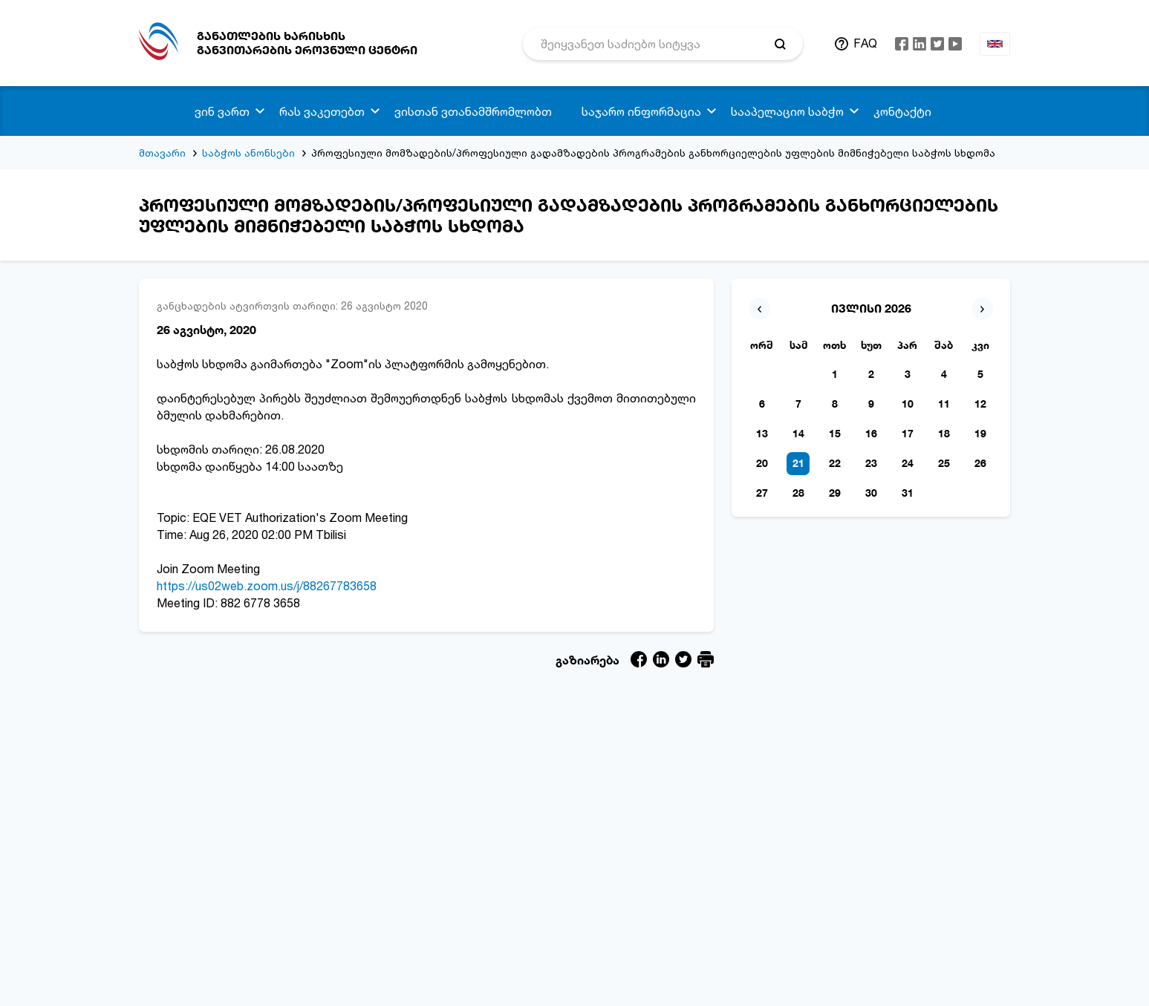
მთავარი (162, 152)
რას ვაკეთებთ (322, 111)
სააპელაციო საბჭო (787, 111)
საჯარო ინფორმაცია (641, 111)
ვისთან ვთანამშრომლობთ (473, 111)
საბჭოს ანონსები (248, 152)
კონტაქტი (902, 111)
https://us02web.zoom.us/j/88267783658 (267, 585)
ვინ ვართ (222, 111)
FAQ (865, 43)
